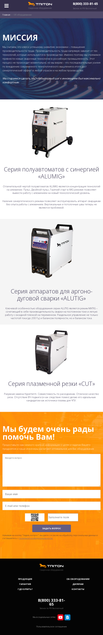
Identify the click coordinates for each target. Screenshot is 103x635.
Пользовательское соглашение (51, 626)
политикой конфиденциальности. (36, 538)
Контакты (78, 589)
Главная (6, 14)
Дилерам (78, 584)
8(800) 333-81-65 (85, 3)
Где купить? (25, 589)
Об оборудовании (77, 579)
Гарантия (25, 584)
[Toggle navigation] (6, 6)
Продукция (25, 579)
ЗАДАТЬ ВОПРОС (51, 528)
